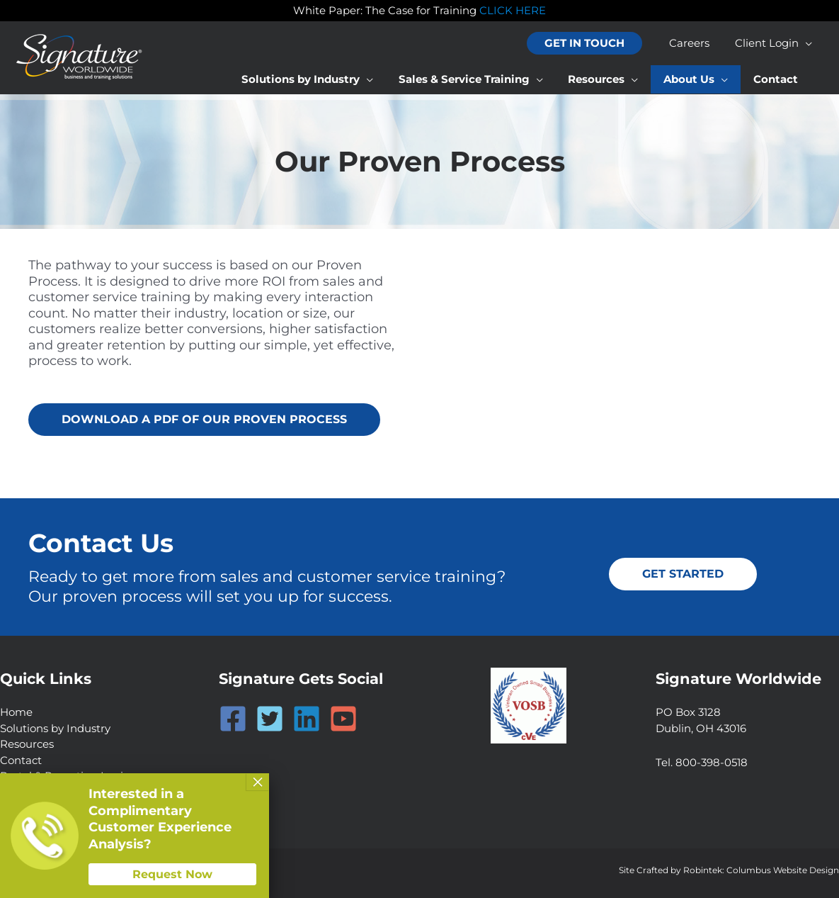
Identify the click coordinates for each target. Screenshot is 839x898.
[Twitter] (270, 719)
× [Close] (257, 781)
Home (16, 712)
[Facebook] (233, 719)
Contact (21, 760)
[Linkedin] (306, 719)
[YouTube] (343, 719)
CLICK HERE (512, 10)
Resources (27, 744)
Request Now (172, 874)
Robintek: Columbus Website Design (761, 870)
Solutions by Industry (55, 728)
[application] (807, 43)
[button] (593, 43)
